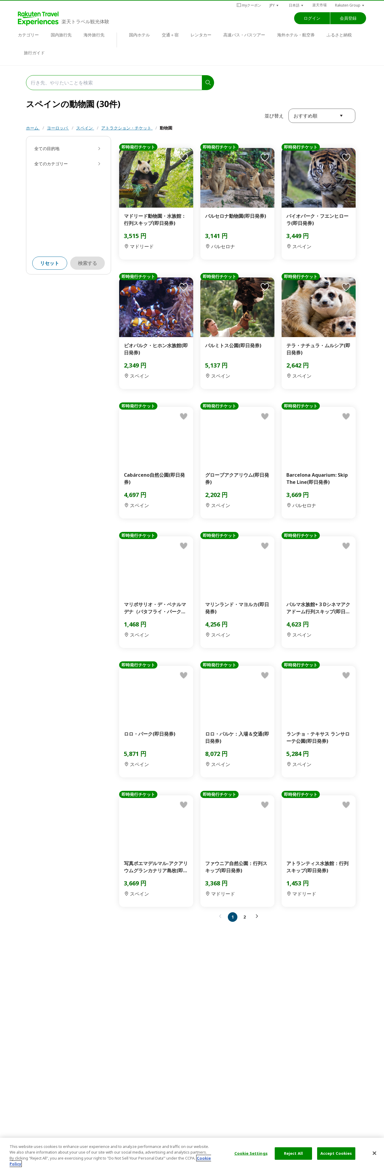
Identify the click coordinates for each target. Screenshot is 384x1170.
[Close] (374, 1153)
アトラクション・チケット (127, 128)
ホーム (33, 128)
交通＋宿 (170, 35)
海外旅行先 (94, 35)
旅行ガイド (34, 52)
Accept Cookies (336, 1153)
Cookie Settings (251, 1153)
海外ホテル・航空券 (296, 35)
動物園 (166, 128)
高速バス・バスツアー (244, 35)
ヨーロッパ (58, 128)
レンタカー (201, 35)
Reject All (293, 1153)
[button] (274, 5)
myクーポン (248, 5)
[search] (208, 82)
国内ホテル (139, 35)
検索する (87, 263)
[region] (192, 1154)
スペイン (85, 128)
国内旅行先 (61, 35)
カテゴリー (28, 35)
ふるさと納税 (339, 35)
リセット (49, 263)
